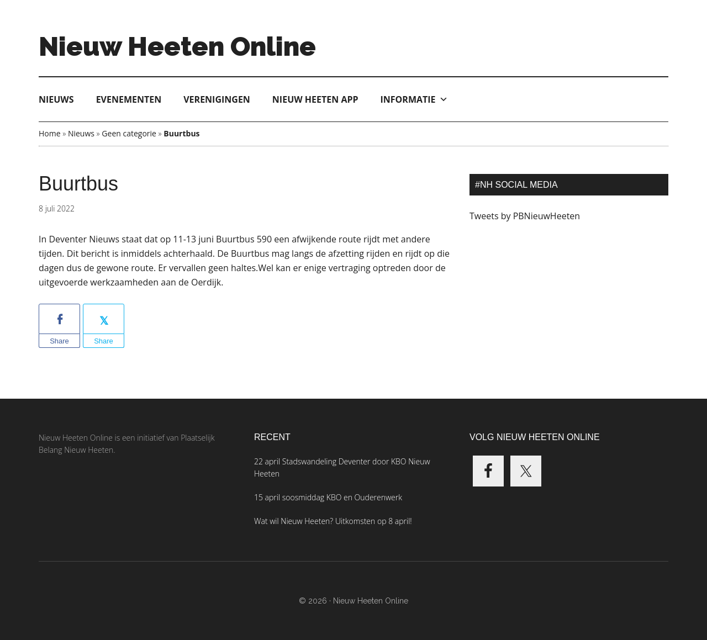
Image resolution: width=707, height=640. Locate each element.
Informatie (414, 99)
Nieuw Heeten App (315, 99)
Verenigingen (216, 99)
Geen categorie (129, 133)
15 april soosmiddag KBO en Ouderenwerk (328, 497)
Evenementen (129, 99)
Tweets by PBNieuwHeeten (524, 216)
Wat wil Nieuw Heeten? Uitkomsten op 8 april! (333, 521)
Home (50, 133)
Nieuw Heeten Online (177, 46)
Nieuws (56, 99)
